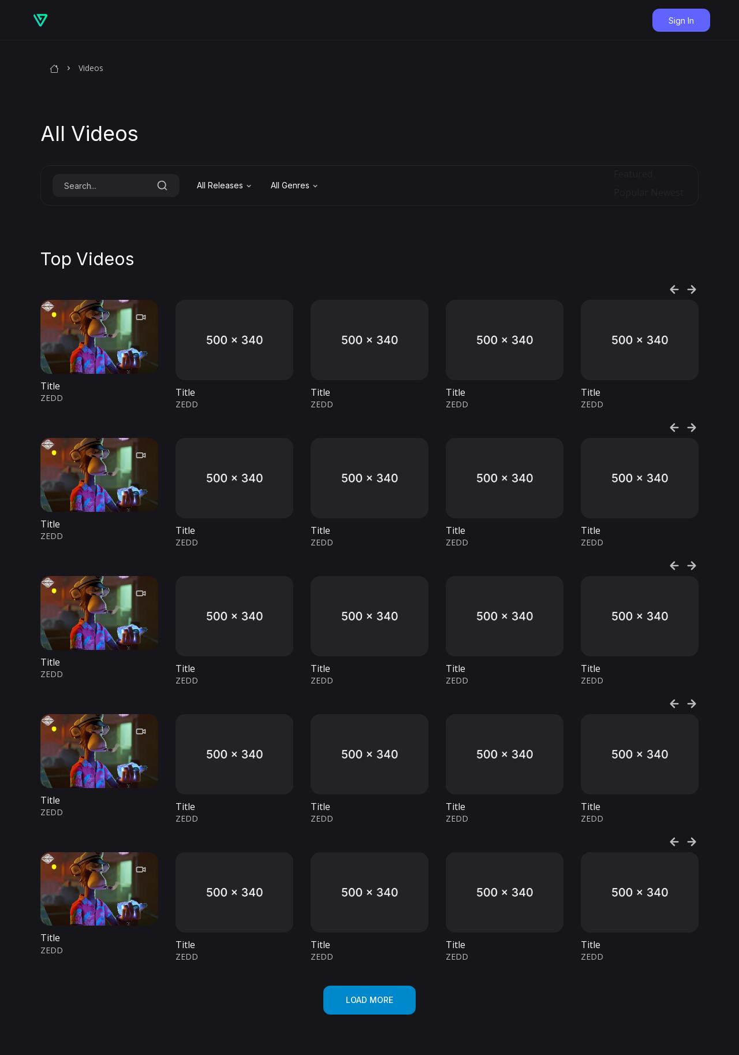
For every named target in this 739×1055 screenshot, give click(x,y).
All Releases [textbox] (220, 185)
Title (50, 386)
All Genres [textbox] (290, 185)
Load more (369, 1000)
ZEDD (51, 397)
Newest (667, 192)
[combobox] (225, 185)
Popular (631, 192)
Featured (633, 174)
